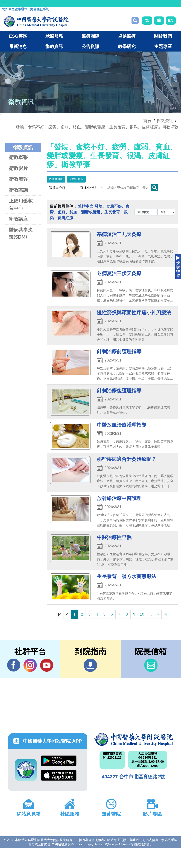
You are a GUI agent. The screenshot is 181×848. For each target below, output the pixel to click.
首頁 (147, 120)
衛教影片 (18, 168)
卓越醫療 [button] (127, 36)
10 (142, 614)
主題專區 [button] (163, 46)
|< (59, 614)
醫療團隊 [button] (90, 36)
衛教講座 (18, 219)
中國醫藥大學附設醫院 (133, 739)
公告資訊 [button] (90, 46)
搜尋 (135, 20)
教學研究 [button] (127, 46)
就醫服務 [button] (54, 36)
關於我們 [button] (163, 36)
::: (4, 3)
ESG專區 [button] (18, 36)
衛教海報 (18, 179)
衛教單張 (18, 157)
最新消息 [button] (18, 46)
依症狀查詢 (56, 179)
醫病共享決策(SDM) (21, 233)
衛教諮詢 (18, 190)
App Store (59, 775)
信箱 (150, 665)
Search (154, 187)
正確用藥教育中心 (21, 204)
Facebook (13, 665)
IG (30, 665)
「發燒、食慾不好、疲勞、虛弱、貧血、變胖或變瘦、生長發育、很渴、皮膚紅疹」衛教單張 (95, 127)
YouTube (46, 665)
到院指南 (90, 665)
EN (170, 20)
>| (165, 614)
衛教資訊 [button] (54, 46)
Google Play (59, 760)
